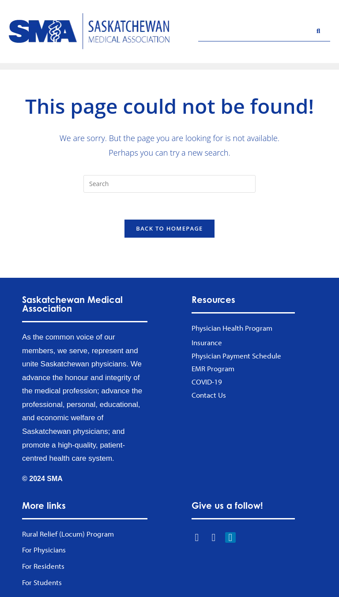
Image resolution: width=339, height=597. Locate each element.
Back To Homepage (169, 228)
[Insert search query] (169, 184)
